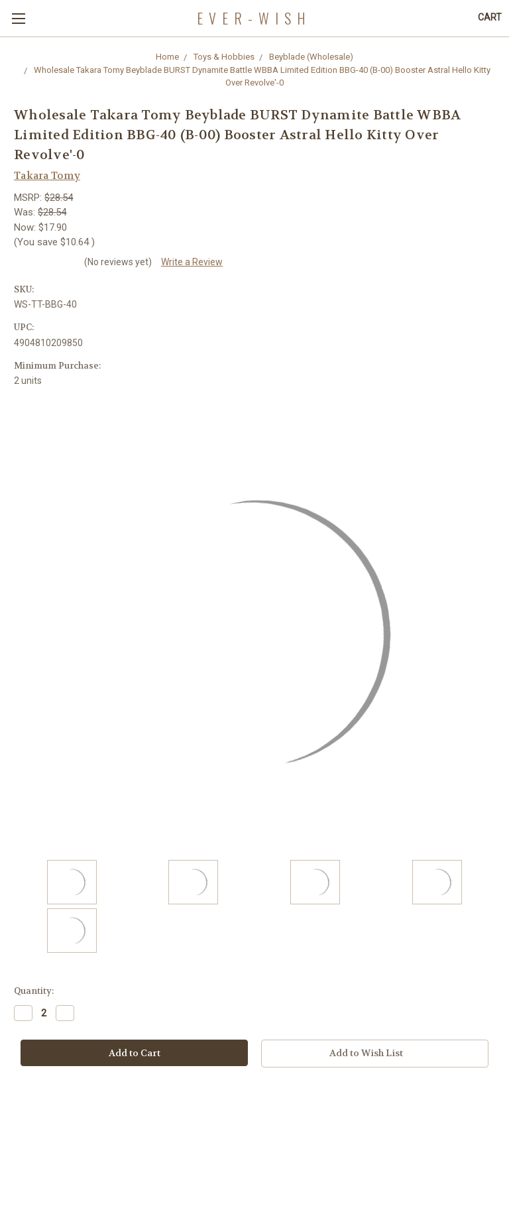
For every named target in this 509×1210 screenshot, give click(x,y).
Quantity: (34, 991)
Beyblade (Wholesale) (311, 57)
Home (167, 57)
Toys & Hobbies (224, 57)
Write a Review (192, 262)
